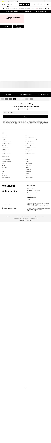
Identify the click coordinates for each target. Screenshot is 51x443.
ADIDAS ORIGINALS (6, 201)
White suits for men (6, 187)
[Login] (38, 4)
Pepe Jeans (28, 213)
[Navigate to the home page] (24, 4)
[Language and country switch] (47, 1)
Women (3, 4)
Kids (11, 4)
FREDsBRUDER (29, 205)
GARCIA (3, 207)
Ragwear (28, 215)
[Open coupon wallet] (35, 4)
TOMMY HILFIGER (29, 219)
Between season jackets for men (33, 181)
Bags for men (28, 177)
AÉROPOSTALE (29, 207)
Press (13, 300)
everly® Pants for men (6, 181)
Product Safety (34, 302)
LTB (2, 211)
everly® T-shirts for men (7, 185)
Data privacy (33, 300)
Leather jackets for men (31, 179)
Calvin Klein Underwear (6, 203)
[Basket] (48, 4)
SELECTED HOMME (6, 219)
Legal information (17, 302)
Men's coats (4, 179)
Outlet (4, 1)
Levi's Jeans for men (30, 185)
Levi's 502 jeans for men (31, 189)
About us (8, 300)
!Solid (27, 217)
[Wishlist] (44, 4)
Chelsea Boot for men (30, 195)
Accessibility (26, 302)
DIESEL (27, 203)
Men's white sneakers (6, 183)
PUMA (3, 213)
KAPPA (27, 209)
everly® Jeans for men (6, 195)
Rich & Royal (4, 217)
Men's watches (5, 189)
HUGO (27, 201)
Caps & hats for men (30, 193)
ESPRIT (3, 205)
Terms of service (41, 300)
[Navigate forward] (45, 8)
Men (8, 4)
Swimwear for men (30, 187)
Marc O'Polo (28, 211)
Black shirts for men (6, 191)
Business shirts (5, 177)
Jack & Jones (4, 209)
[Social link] (3, 275)
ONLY (3, 215)
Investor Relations (24, 300)
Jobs (17, 300)
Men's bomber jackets (30, 183)
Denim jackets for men (6, 193)
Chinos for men (29, 191)
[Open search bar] (48, 8)
